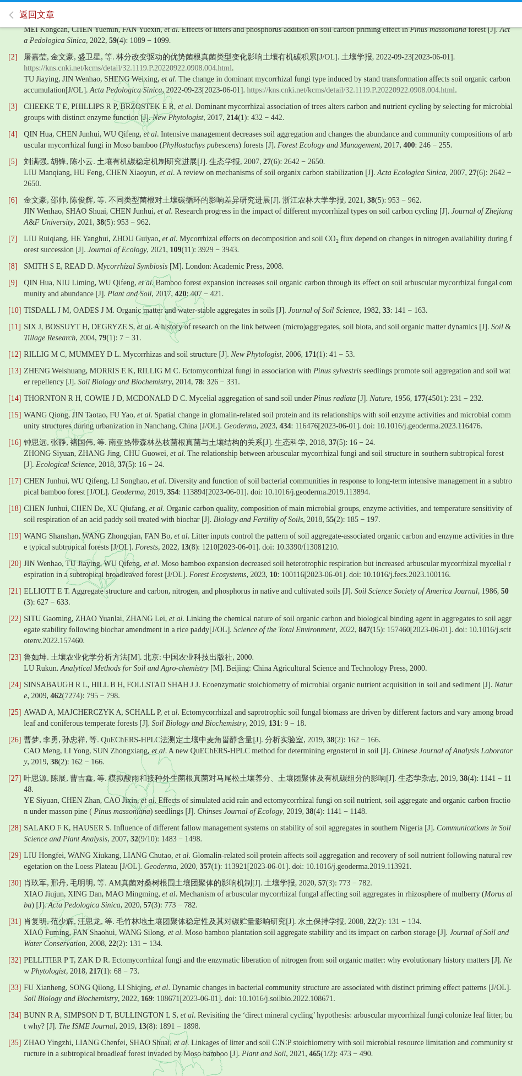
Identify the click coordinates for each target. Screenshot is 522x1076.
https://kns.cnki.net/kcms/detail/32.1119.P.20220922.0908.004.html (128, 68)
